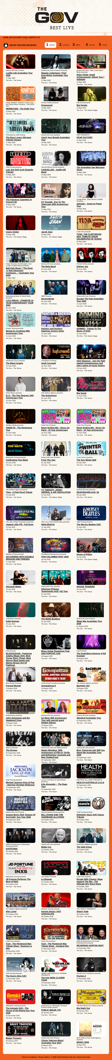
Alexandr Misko (13, 586)
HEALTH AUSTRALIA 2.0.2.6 (90, 782)
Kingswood (46, 105)
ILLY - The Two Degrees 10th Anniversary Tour (20, 396)
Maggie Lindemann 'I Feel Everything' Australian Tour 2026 (54, 75)
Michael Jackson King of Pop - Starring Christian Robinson (20, 783)
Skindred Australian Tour (89, 718)
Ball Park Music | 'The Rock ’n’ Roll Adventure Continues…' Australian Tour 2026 (20, 271)
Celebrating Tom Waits (17, 460)
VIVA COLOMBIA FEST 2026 (55, 557)
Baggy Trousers (14, 1038)
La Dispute (46, 879)
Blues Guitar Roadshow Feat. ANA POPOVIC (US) (55, 652)
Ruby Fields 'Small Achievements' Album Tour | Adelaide (90, 77)
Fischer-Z (81, 976)
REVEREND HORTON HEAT (90, 945)
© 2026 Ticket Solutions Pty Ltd (63, 1057)
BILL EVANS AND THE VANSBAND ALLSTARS (52, 816)
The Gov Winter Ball (86, 460)
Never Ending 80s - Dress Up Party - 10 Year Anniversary (55, 429)
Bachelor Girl (83, 686)
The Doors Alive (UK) (16, 976)
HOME (5, 38)
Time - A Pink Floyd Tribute (19, 492)
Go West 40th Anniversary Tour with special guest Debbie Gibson (54, 720)
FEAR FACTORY (85, 137)
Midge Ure (46, 847)
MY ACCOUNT (16, 38)
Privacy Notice (44, 1057)
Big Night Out (83, 1008)
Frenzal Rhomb (13, 686)
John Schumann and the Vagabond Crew (18, 719)
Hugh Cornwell (48, 363)
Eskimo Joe (82, 266)
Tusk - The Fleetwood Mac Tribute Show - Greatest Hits (55, 945)
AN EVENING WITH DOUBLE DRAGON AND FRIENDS (20, 558)
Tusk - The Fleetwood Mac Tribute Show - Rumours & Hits (19, 946)
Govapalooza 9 (48, 686)
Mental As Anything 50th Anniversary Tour (18, 332)
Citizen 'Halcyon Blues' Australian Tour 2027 (52, 1041)
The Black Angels (14, 363)
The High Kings (84, 847)
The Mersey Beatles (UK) (89, 524)
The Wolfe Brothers (50, 619)
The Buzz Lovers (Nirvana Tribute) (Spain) (18, 138)
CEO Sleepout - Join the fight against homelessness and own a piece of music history (91, 363)
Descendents (47, 299)
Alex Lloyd (11, 911)
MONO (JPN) (83, 1042)
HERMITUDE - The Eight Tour (20, 109)
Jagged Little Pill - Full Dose (19, 524)
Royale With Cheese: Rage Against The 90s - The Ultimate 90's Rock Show (90, 881)
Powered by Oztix (83, 1057)
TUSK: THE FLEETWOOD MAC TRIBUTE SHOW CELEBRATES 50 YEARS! (89, 236)
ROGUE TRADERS (86, 586)
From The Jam (48, 460)
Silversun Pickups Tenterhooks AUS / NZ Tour (54, 590)
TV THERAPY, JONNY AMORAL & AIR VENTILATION (56, 491)
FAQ (25, 38)
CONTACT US (34, 38)
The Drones (11, 750)
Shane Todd (82, 911)
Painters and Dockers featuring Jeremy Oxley (52, 329)
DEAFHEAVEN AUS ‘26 (88, 492)
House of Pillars (84, 554)
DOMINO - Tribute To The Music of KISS (89, 329)
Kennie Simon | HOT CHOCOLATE (51, 912)
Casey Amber (12, 232)
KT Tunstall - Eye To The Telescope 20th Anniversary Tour (54, 204)
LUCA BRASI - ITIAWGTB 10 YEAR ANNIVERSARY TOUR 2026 (19, 302)
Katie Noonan (12, 621)
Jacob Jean (46, 232)
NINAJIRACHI (48, 524)
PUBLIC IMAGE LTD (51, 1010)
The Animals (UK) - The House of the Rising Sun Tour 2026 (20, 1010)
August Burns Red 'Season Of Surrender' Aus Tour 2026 (20, 816)
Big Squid (81, 393)
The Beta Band (48, 266)
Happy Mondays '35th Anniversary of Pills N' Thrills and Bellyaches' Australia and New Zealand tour (55, 753)
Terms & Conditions (29, 1057)
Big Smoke (82, 105)
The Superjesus (49, 395)
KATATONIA (12, 849)
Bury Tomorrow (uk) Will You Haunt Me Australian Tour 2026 (91, 752)
